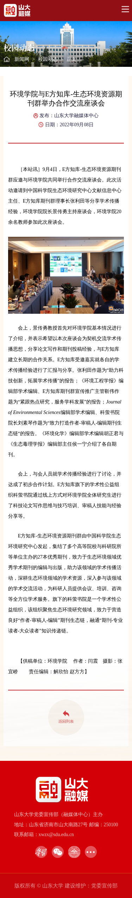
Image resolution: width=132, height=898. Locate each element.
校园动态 (48, 59)
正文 (71, 59)
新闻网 (21, 59)
